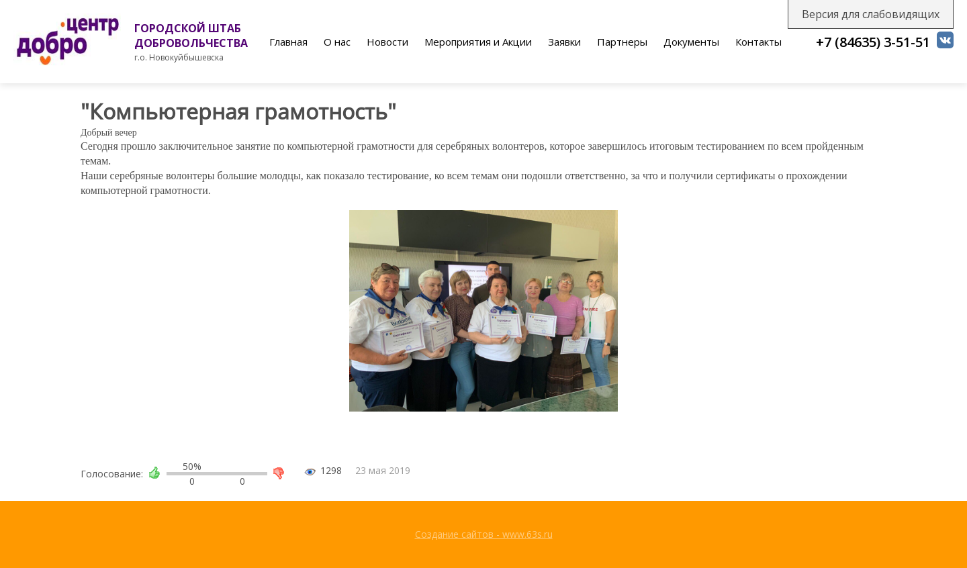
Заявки (564, 41)
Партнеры (622, 41)
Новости (387, 41)
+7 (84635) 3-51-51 (873, 42)
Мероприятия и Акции (478, 41)
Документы (691, 41)
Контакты (758, 41)
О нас (337, 41)
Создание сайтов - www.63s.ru (484, 534)
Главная (288, 41)
